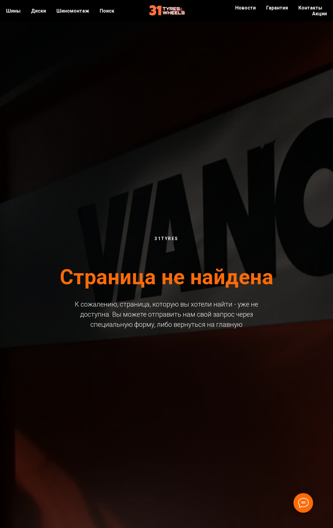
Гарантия (277, 8)
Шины (13, 11)
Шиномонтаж (72, 11)
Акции (319, 14)
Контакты (310, 8)
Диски (38, 11)
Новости (245, 8)
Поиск (107, 11)
